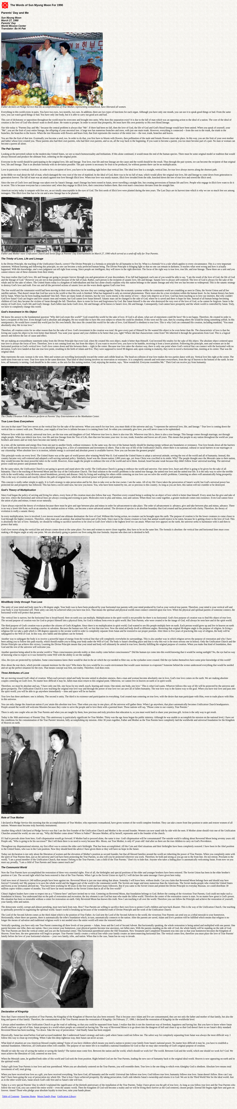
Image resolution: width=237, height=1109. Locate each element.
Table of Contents (10, 1096)
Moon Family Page (46, 1096)
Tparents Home (28, 1096)
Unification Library (66, 1096)
